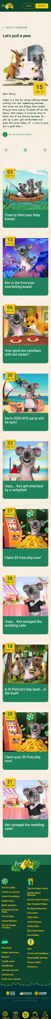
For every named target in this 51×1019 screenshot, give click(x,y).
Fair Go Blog (8, 916)
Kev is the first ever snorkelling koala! (20, 285)
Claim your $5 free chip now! (23, 759)
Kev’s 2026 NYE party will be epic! (24, 420)
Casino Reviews (9, 921)
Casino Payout (34, 922)
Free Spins (32, 913)
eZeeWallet (7, 965)
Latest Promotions (11, 896)
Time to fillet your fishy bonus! (22, 217)
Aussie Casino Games (38, 899)
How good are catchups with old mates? (23, 352)
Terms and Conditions (38, 953)
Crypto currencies (10, 952)
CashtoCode (7, 974)
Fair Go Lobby (8, 887)
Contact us (32, 966)
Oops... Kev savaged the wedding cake (23, 623)
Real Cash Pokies (35, 930)
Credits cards (8, 961)
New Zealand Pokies (37, 904)
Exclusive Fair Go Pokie (10, 910)
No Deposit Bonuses (37, 908)
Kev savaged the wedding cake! (24, 827)
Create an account (10, 892)
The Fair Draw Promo (37, 888)
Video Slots (32, 917)
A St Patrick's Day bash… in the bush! (25, 691)
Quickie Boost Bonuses (34, 894)
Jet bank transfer (10, 970)
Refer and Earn (9, 905)
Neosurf (6, 957)
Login (28, 6)
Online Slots (33, 926)
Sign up (41, 6)
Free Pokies (33, 935)
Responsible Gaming (37, 957)
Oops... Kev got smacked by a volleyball (24, 488)
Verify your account (11, 979)
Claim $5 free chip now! (23, 558)
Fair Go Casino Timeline (9, 926)
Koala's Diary (8, 901)
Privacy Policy (34, 962)
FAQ (29, 949)
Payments (6, 948)
